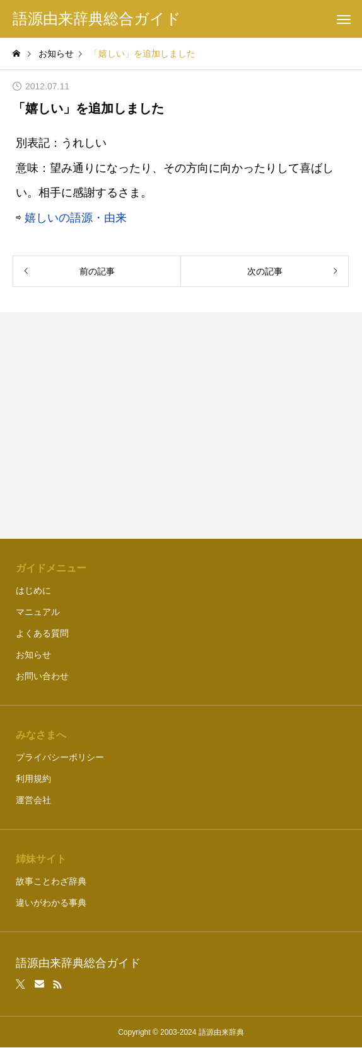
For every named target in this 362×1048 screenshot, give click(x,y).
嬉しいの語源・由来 (76, 217)
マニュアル (38, 612)
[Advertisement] (181, 425)
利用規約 (33, 779)
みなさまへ (41, 735)
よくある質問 (42, 633)
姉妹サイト (41, 859)
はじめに (33, 590)
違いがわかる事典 (51, 903)
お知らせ (33, 655)
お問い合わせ (42, 676)
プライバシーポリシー (60, 757)
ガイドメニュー (51, 568)
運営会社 (33, 800)
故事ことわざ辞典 (51, 881)
